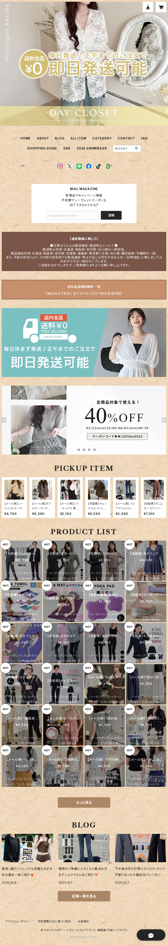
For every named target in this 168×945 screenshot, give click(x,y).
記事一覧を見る (84, 896)
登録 (111, 215)
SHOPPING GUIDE (42, 148)
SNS (66, 148)
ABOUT (43, 138)
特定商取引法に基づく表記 (54, 921)
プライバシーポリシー (18, 921)
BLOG (59, 138)
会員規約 (83, 921)
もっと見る (84, 802)
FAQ (144, 138)
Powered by (84, 937)
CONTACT (126, 138)
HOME (25, 138)
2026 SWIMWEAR (92, 148)
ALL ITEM (78, 138)
